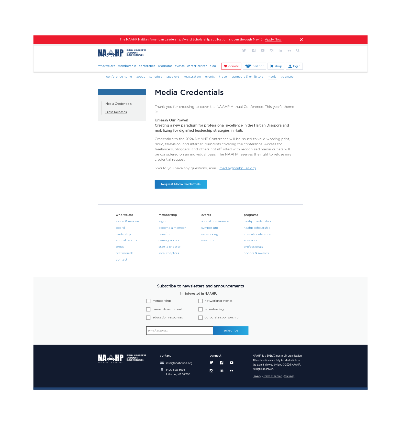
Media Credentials (118, 104)
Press (120, 246)
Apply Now (273, 39)
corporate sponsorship (221, 317)
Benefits (165, 234)
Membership (127, 65)
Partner (257, 66)
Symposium (209, 228)
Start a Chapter (170, 246)
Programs (165, 65)
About (140, 76)
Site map (289, 376)
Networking (209, 234)
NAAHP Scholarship (257, 228)
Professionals (253, 246)
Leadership (123, 234)
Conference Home (119, 76)
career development (167, 309)
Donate (233, 66)
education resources (168, 317)
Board (120, 228)
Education (251, 240)
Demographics (169, 240)
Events (179, 65)
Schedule (155, 76)
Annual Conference (215, 221)
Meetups (207, 240)
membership (162, 301)
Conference (147, 65)
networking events (218, 301)
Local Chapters (169, 253)
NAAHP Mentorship (257, 221)
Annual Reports (126, 240)
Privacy (257, 376)
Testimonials (124, 253)
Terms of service (272, 376)
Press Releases (116, 112)
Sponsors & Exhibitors (247, 76)
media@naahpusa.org (237, 168)
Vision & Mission (127, 221)
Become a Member (172, 228)
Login (296, 66)
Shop (278, 66)
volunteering (214, 309)
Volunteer (288, 76)
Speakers (173, 76)
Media (272, 76)
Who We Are (106, 65)
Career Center (197, 65)
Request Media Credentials (181, 184)
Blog (212, 65)
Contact (121, 259)
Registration (192, 76)
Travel (223, 76)
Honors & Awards (256, 253)
